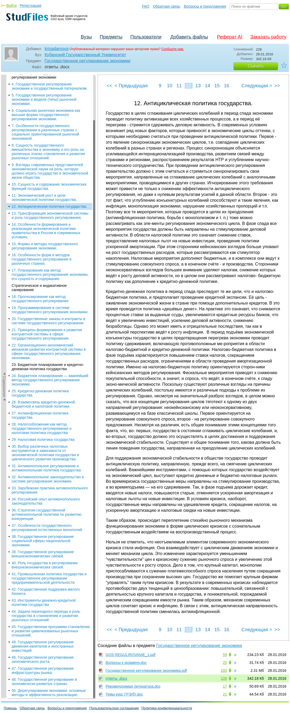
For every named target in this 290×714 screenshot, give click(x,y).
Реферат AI (229, 37)
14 (207, 85)
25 (225, 662)
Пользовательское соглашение (114, 708)
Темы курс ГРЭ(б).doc (124, 694)
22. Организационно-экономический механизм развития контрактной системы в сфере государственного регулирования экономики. (49, 235)
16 (226, 85)
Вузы (86, 37)
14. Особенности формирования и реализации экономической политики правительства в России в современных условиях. (46, 114)
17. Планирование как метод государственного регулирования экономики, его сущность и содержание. (50, 158)
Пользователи (145, 37)
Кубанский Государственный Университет (85, 54)
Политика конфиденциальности (166, 708)
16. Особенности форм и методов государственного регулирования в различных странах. (42, 143)
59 (225, 655)
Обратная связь (166, 6)
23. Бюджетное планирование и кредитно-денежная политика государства (48, 250)
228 (224, 678)
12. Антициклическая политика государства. (49, 90)
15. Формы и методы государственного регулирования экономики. (45, 130)
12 (188, 85)
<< (109, 85)
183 (224, 670)
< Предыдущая (131, 85)
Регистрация (30, 5)
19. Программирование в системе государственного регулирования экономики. (50, 193)
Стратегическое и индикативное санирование (39, 171)
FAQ (145, 6)
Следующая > (256, 85)
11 (179, 85)
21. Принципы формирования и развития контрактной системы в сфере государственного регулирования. (47, 217)
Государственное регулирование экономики (87, 61)
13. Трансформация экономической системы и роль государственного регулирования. (50, 99)
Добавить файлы (189, 37)
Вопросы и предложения (205, 6)
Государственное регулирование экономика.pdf (146, 670)
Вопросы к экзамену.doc (126, 662)
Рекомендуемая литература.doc (133, 686)
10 (169, 85)
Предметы (111, 37)
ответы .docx (116, 678)
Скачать (256, 66)
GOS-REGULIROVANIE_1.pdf (130, 655)
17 (225, 686)
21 (225, 694)
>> (277, 85)
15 (217, 85)
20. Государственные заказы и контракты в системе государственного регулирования (48, 204)
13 (198, 85)
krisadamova (57, 48)
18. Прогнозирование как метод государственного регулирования (40, 182)
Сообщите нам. (172, 49)
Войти (11, 5)
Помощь (10, 708)
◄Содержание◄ (4, 167)
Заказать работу (268, 37)
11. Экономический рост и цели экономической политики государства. (44, 81)
